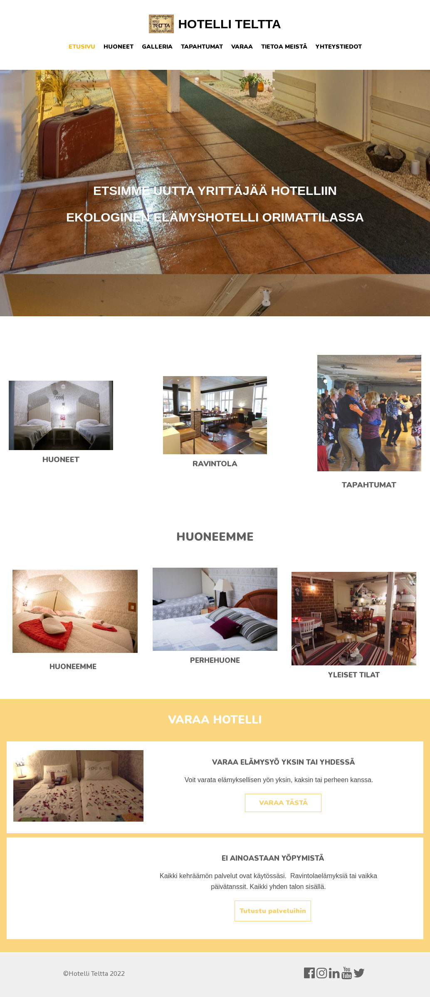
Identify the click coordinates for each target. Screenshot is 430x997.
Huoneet (118, 47)
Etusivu (82, 47)
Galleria (157, 47)
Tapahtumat (202, 47)
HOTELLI (204, 24)
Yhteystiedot (339, 47)
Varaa (242, 47)
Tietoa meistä (284, 47)
